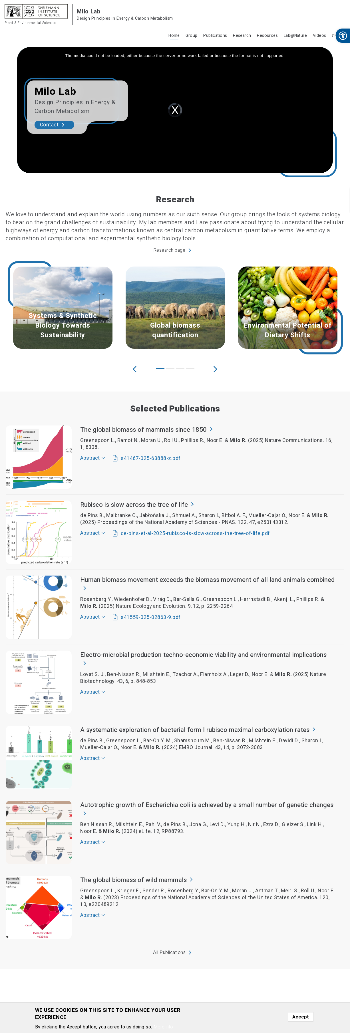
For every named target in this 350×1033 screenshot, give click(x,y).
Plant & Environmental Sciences (31, 23)
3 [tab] (180, 368)
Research (242, 36)
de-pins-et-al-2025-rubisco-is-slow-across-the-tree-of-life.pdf (195, 533)
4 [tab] (190, 368)
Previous (135, 368)
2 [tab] (170, 368)
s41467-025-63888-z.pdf (151, 458)
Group (191, 36)
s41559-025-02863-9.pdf (151, 617)
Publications (215, 36)
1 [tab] (160, 368)
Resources (267, 36)
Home (174, 36)
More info (163, 1027)
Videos (319, 36)
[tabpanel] (63, 307)
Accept (300, 1016)
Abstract (90, 458)
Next (215, 368)
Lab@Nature (295, 36)
